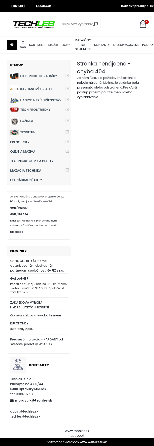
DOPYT (67, 45)
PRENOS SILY (19, 142)
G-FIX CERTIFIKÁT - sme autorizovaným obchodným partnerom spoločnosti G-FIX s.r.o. (37, 266)
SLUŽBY (53, 45)
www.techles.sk (77, 431)
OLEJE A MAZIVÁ (22, 151)
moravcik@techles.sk (33, 400)
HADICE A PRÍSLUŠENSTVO (35, 100)
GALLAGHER (19, 278)
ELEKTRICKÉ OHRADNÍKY (33, 76)
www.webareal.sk (93, 442)
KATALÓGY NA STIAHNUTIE (83, 44)
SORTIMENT (37, 45)
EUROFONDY (19, 323)
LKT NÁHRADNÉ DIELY (26, 180)
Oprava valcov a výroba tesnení (35, 315)
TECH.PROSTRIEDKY (30, 109)
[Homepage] (12, 44)
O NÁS (23, 44)
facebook (16, 232)
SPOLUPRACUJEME (126, 45)
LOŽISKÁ (21, 121)
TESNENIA (22, 132)
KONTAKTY (102, 45)
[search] (95, 24)
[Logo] (34, 24)
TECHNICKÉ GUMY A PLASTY (32, 161)
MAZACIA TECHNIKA (25, 170)
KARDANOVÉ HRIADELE (32, 89)
